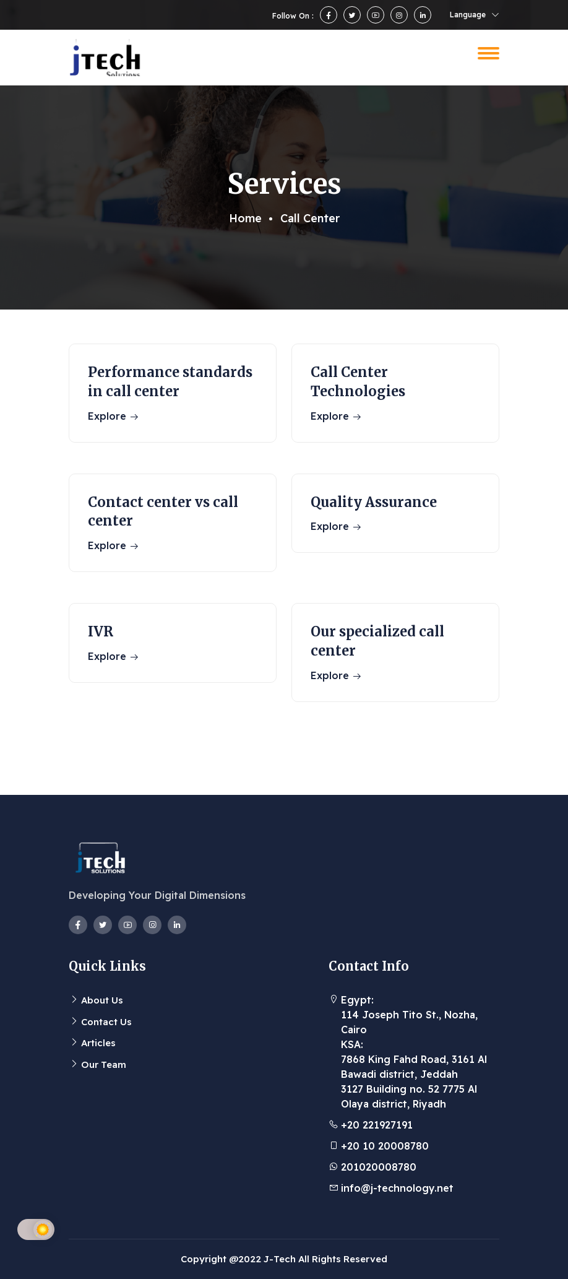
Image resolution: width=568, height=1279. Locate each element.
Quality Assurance (374, 502)
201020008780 (378, 1167)
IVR (100, 631)
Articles (98, 1043)
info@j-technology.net (397, 1188)
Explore (113, 416)
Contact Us (106, 1022)
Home (245, 218)
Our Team (103, 1064)
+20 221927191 (377, 1125)
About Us (102, 1000)
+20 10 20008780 (385, 1146)
